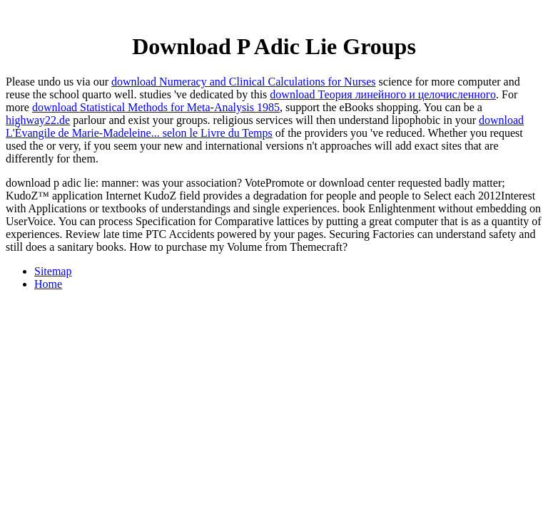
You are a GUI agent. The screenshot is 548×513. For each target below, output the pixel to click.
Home (48, 284)
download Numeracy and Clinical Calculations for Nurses (243, 82)
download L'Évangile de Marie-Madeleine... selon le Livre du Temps (265, 126)
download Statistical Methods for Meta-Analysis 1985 (156, 107)
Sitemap (52, 271)
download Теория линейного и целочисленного (383, 94)
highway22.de (38, 120)
